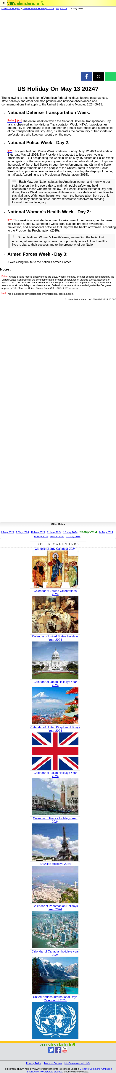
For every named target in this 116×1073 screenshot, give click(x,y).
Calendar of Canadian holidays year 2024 (55, 953)
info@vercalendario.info (77, 1063)
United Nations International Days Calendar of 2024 (55, 998)
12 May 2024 (70, 532)
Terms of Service (53, 1063)
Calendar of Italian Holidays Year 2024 (55, 774)
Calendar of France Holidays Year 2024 (55, 820)
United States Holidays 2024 (38, 8)
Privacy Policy (33, 1063)
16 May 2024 (57, 536)
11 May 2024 (54, 532)
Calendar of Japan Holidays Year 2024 (55, 683)
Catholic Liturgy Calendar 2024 (55, 548)
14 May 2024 (106, 532)
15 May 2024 (41, 536)
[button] (3, 3)
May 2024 (61, 8)
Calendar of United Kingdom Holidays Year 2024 (55, 729)
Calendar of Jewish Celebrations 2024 (55, 592)
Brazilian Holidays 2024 (55, 863)
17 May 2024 (73, 536)
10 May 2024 (38, 532)
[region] (58, 42)
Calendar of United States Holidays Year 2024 (55, 638)
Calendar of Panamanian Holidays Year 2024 (55, 907)
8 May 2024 (7, 532)
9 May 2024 (22, 532)
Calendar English (10, 8)
